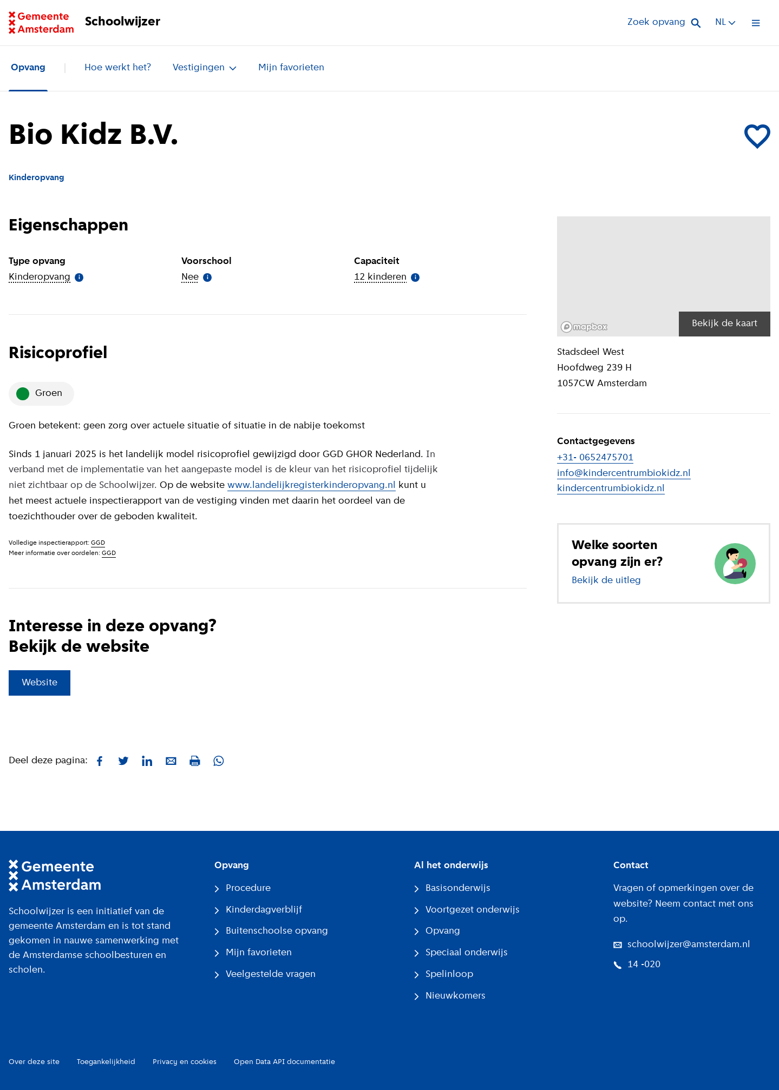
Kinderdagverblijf (258, 910)
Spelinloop (443, 974)
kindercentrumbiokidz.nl (611, 489)
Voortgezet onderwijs (467, 910)
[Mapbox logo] (584, 327)
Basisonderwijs (452, 888)
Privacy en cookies (185, 1062)
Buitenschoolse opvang (271, 931)
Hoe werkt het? (117, 68)
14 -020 (636, 965)
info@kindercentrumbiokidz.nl (624, 473)
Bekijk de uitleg (606, 581)
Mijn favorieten (291, 68)
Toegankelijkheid (106, 1062)
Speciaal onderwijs (461, 953)
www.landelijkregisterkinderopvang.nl (311, 485)
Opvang (28, 68)
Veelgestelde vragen (265, 974)
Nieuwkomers (450, 996)
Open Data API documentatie (284, 1062)
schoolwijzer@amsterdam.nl (681, 945)
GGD (98, 543)
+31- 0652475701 (595, 458)
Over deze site (34, 1062)
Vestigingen (205, 68)
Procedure (242, 888)
